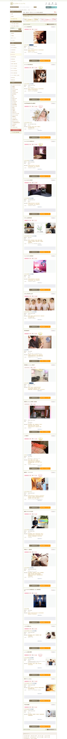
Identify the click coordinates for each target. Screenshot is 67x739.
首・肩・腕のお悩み (16, 47)
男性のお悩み (16, 77)
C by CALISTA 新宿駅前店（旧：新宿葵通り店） (32, 590)
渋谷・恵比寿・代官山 (16, 18)
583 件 (36, 681)
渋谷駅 (29, 199)
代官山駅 (31, 46)
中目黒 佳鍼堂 (26, 704)
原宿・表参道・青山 (27, 738)
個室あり (13, 107)
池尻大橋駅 (29, 569)
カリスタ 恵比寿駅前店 (28, 64)
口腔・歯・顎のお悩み (16, 70)
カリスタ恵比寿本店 (28, 26)
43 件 (36, 593)
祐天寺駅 (34, 710)
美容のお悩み (16, 54)
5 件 (35, 552)
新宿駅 (29, 610)
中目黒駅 (34, 46)
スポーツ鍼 (12, 40)
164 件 (36, 144)
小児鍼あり (13, 110)
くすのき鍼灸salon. (27, 626)
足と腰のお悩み (16, 49)
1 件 (35, 220)
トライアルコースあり (15, 92)
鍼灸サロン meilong (27, 678)
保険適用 (13, 86)
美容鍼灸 (12, 35)
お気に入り (53, 26)
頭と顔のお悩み (16, 45)
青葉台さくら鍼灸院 (28, 549)
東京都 (16, 16)
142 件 (36, 67)
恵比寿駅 (29, 46)
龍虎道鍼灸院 (26, 330)
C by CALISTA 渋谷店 (28, 180)
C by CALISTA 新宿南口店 (29, 141)
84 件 (36, 258)
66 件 (36, 333)
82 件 (36, 655)
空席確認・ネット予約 (45, 60)
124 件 (36, 106)
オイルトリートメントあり (15, 113)
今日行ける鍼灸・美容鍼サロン (15, 23)
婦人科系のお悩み (16, 56)
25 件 (36, 707)
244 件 (36, 296)
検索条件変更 (54, 14)
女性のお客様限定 (14, 104)
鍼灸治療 (12, 33)
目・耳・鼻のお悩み (16, 68)
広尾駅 (36, 46)
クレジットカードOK (15, 89)
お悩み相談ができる (14, 119)
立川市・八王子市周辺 (34, 738)
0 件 (34, 367)
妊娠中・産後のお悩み (16, 63)
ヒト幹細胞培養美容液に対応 (16, 122)
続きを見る (40, 53)
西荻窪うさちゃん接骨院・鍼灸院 (30, 401)
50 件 (36, 628)
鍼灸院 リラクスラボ (28, 472)
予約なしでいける (14, 98)
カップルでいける (14, 101)
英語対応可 (13, 125)
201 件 (36, 29)
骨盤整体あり (14, 116)
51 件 (36, 475)
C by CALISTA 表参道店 (28, 255)
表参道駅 (29, 275)
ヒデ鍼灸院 (26, 435)
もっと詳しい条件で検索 (16, 132)
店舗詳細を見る (34, 60)
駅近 (12, 95)
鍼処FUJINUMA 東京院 (28, 511)
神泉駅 (30, 199)
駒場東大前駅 (33, 199)
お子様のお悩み (16, 61)
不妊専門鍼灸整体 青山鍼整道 (29, 103)
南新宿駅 (31, 610)
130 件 (36, 182)
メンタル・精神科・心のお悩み (16, 75)
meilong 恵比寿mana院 (28, 293)
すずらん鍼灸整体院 (28, 217)
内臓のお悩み (16, 52)
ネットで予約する (45, 431)
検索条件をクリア (49, 14)
